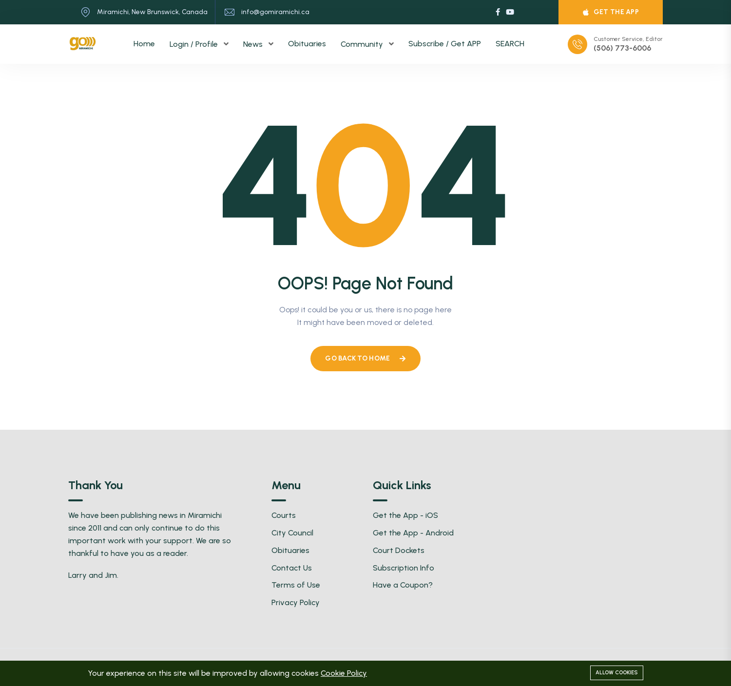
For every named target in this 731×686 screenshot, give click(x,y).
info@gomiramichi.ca (275, 12)
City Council (292, 532)
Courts (283, 515)
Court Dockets (398, 550)
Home (144, 43)
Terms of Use (295, 585)
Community (363, 44)
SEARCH (510, 43)
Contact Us (291, 567)
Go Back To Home (365, 358)
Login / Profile (195, 44)
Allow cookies (617, 672)
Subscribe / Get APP (444, 43)
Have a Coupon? (403, 585)
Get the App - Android (413, 532)
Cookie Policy (344, 673)
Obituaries (307, 43)
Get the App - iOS (405, 515)
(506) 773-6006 (622, 48)
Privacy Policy (295, 602)
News (254, 44)
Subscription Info (403, 567)
